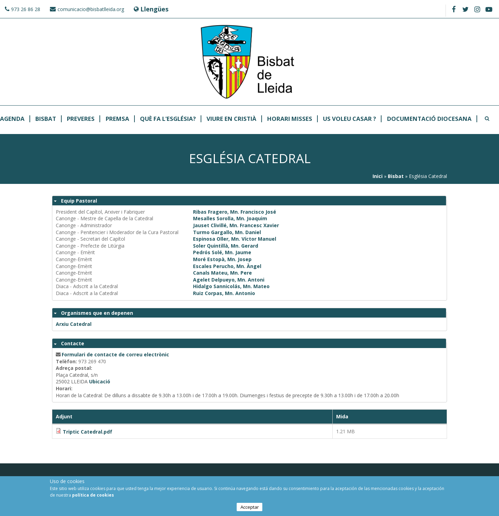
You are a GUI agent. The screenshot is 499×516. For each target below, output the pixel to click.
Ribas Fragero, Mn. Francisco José (234, 211)
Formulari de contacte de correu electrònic (115, 354)
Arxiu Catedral (73, 324)
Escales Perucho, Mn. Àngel (227, 266)
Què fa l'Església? (168, 119)
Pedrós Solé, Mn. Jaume (222, 252)
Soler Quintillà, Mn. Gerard (225, 245)
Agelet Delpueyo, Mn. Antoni (228, 279)
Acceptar (249, 508)
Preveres (81, 119)
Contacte (72, 343)
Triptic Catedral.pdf (87, 431)
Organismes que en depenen (97, 313)
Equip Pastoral (79, 200)
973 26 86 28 (25, 9)
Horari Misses (289, 119)
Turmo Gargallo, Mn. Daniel (227, 232)
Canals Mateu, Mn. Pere (222, 272)
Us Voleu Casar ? (349, 119)
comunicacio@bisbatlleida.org (91, 9)
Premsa (117, 119)
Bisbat (45, 119)
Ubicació (99, 381)
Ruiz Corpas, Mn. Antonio (224, 293)
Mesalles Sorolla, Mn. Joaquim (230, 218)
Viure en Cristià (231, 119)
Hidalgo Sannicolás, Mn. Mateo (231, 286)
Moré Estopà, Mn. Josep (222, 259)
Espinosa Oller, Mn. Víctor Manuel (234, 238)
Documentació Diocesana (429, 119)
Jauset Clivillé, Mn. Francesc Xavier (236, 225)
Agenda (12, 119)
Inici (378, 176)
